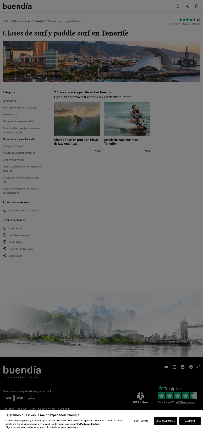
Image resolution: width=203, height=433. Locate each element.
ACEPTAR (190, 421)
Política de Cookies (89, 424)
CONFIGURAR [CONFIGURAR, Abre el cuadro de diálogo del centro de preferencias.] (141, 421)
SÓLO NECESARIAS (165, 421)
